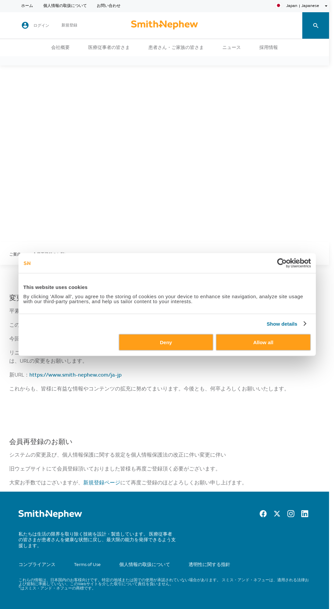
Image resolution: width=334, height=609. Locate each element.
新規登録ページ (101, 482)
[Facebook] (263, 515)
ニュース (231, 47)
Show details (282, 323)
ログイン (41, 25)
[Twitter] (277, 515)
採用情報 (268, 47)
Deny (166, 342)
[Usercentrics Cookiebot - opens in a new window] (282, 263)
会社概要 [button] (60, 47)
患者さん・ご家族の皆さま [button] (176, 47)
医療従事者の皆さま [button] (109, 47)
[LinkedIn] (304, 515)
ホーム (27, 6)
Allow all (263, 342)
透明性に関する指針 (209, 564)
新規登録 (69, 25)
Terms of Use (87, 564)
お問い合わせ (109, 6)
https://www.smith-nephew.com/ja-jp (75, 375)
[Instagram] (290, 515)
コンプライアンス (37, 564)
